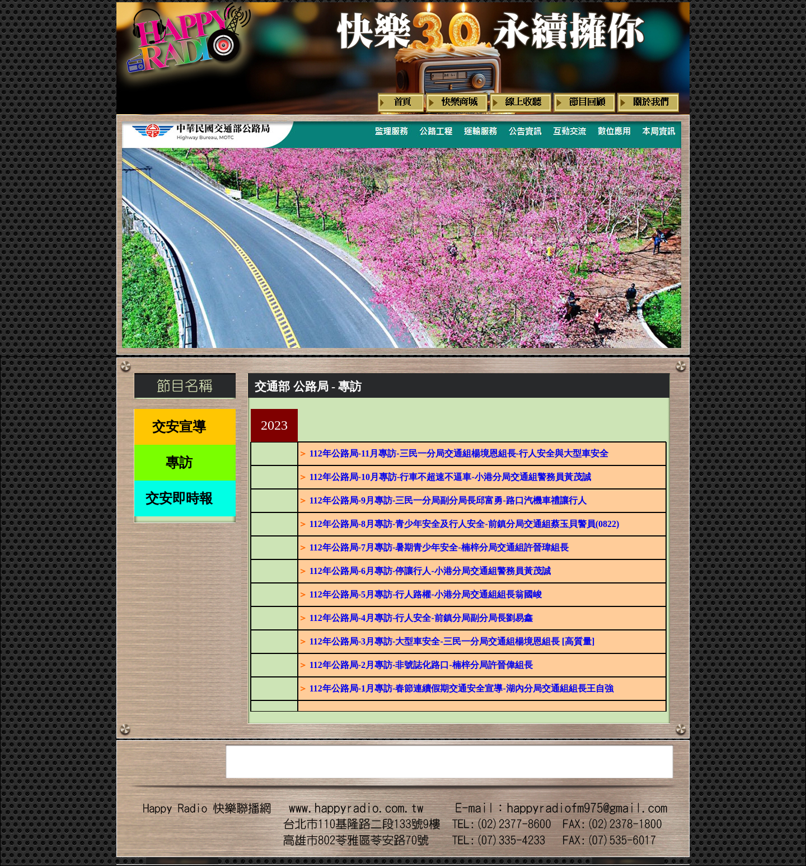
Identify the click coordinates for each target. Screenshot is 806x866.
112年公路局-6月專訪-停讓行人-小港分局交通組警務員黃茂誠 (430, 571)
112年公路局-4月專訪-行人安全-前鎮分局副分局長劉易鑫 (421, 618)
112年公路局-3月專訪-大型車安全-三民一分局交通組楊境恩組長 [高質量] (452, 641)
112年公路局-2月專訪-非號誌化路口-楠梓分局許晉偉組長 (421, 665)
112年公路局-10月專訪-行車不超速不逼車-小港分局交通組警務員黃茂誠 (450, 477)
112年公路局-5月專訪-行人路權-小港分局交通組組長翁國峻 (426, 594)
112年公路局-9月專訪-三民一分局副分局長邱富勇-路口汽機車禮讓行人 (448, 500)
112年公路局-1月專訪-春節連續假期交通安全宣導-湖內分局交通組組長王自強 (461, 688)
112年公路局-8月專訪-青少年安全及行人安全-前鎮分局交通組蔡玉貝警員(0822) (465, 524)
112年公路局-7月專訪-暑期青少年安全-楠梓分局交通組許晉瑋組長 (439, 547)
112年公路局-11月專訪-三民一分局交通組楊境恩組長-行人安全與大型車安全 (459, 453)
